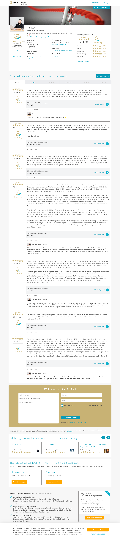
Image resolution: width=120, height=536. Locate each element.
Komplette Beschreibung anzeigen (38, 37)
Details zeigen (72, 533)
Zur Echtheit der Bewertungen (17, 51)
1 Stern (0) (103, 82)
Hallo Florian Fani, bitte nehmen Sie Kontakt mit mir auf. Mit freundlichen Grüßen (38, 408)
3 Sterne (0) (68, 82)
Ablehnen (97, 528)
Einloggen (106, 3)
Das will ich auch (96, 3)
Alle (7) (16, 82)
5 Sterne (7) (33, 82)
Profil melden (70, 431)
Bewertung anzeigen (83, 61)
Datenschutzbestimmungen (27, 528)
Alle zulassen (98, 518)
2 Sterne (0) (86, 82)
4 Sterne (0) (51, 82)
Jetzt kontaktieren (101, 7)
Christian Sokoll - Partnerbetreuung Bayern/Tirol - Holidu (93, 445)
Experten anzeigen (19, 482)
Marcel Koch (16, 444)
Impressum (16, 528)
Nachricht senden (71, 417)
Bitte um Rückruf (69, 405)
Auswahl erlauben (98, 522)
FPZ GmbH (50, 444)
